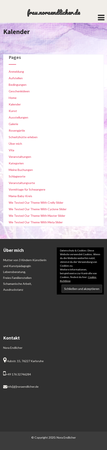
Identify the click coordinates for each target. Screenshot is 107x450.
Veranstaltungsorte (22, 183)
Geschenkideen (19, 91)
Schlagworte (17, 176)
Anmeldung (16, 71)
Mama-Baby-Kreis (20, 196)
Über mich (15, 143)
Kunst (13, 111)
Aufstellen (16, 78)
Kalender (15, 104)
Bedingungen (17, 84)
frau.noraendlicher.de (53, 12)
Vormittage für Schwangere (27, 189)
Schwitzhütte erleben (23, 137)
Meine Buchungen (21, 170)
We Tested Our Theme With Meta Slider (36, 222)
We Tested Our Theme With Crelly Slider (36, 202)
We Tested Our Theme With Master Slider (37, 215)
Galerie (13, 124)
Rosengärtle (17, 130)
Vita (11, 150)
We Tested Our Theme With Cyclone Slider (38, 209)
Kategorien (16, 163)
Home (13, 98)
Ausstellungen (18, 117)
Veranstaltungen (20, 156)
